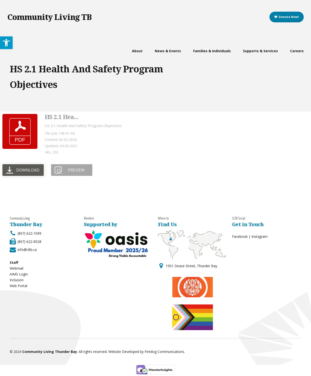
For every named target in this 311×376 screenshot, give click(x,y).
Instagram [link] (259, 236)
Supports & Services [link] (260, 51)
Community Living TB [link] (49, 17)
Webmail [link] (16, 268)
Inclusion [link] (17, 280)
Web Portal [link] (18, 285)
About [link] (137, 51)
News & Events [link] (168, 51)
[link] (286, 17)
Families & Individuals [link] (212, 51)
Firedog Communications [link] (164, 351)
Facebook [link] (240, 236)
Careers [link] (297, 51)
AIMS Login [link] (19, 274)
